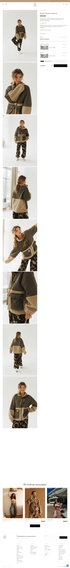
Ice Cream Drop (19, 560)
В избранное (52, 65)
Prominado (65, 566)
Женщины (46, 10)
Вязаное (18, 555)
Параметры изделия (63, 37)
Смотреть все (64, 44)
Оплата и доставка (62, 552)
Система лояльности (62, 549)
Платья (18, 545)
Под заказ (42, 33)
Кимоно (31, 549)
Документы (61, 559)
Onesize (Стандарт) (44, 39)
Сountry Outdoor (33, 553)
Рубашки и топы (19, 548)
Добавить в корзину (60, 65)
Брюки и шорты (33, 548)
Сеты (17, 553)
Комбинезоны (19, 552)
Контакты (60, 556)
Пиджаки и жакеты (20, 556)
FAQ (59, 555)
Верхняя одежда (33, 552)
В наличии (32, 545)
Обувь (18, 559)
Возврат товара (61, 553)
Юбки (18, 549)
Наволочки (47, 553)
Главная (41, 10)
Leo (17, 563)
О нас (60, 548)
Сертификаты (61, 545)
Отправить (63, 537)
